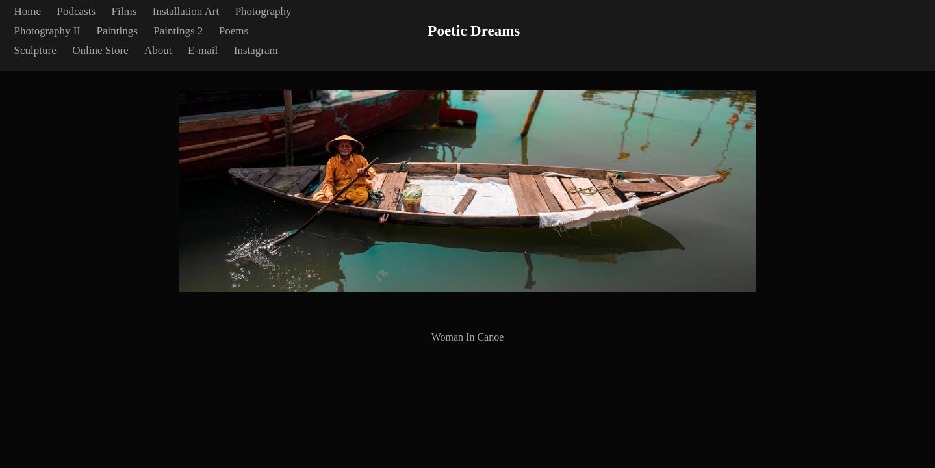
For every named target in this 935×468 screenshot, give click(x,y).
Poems (233, 31)
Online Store (100, 50)
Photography (263, 11)
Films (124, 11)
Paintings (117, 31)
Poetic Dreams (474, 31)
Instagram (256, 50)
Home (28, 11)
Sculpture (35, 50)
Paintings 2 (178, 31)
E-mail (203, 50)
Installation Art (186, 11)
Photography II (47, 31)
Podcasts (76, 11)
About (158, 50)
